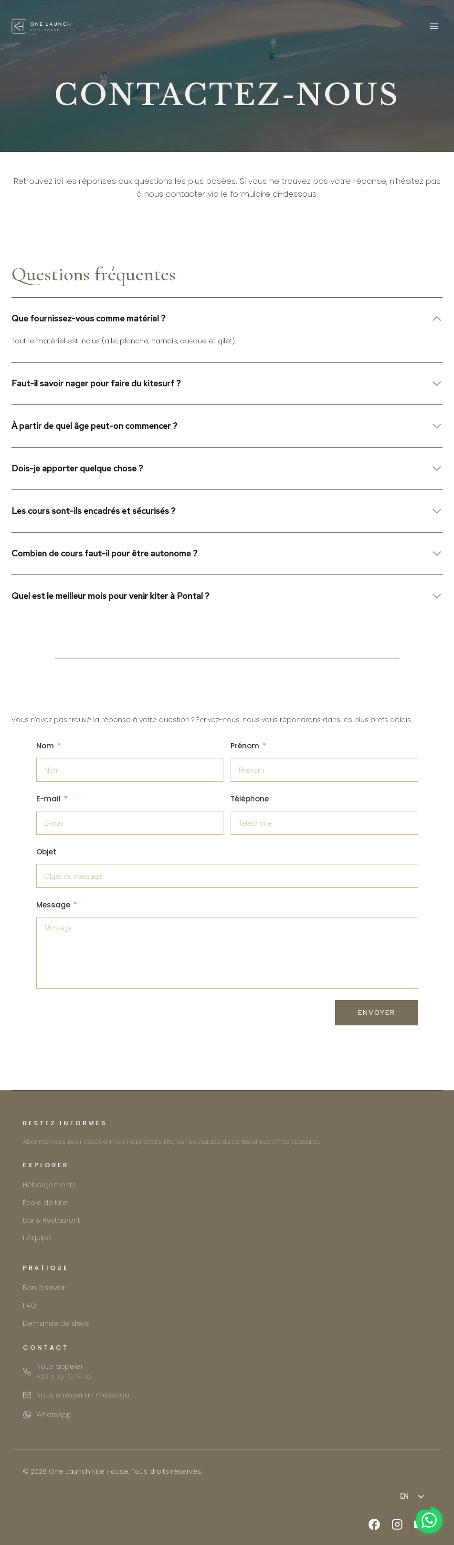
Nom (45, 746)
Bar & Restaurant (51, 1220)
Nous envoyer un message (82, 1395)
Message (53, 905)
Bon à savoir (44, 1287)
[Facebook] (374, 1524)
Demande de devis (56, 1323)
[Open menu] (434, 26)
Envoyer (376, 1012)
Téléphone (250, 799)
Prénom (245, 746)
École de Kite (45, 1202)
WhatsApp (54, 1414)
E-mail (48, 799)
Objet (46, 852)
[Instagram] (397, 1524)
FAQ (29, 1305)
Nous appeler (64, 1371)
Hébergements (49, 1185)
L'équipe (37, 1238)
